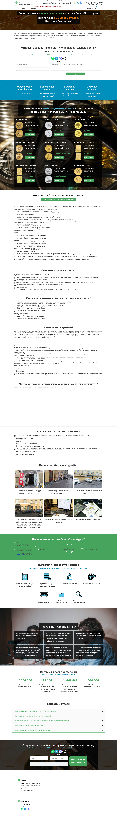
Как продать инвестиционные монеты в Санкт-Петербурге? (35, 711)
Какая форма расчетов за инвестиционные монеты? (33, 730)
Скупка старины (91, 8)
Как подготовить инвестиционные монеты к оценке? (33, 716)
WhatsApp (34, 54)
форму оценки (20, 554)
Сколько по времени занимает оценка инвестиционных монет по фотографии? (42, 721)
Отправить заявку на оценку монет (76, 74)
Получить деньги (30, 134)
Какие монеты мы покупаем (28, 8)
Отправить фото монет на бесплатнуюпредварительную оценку (78, 761)
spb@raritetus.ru (25, 806)
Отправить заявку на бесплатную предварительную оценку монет (58, 199)
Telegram (42, 54)
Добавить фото (49, 763)
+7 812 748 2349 (67, 54)
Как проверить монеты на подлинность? (29, 725)
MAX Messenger (51, 54)
